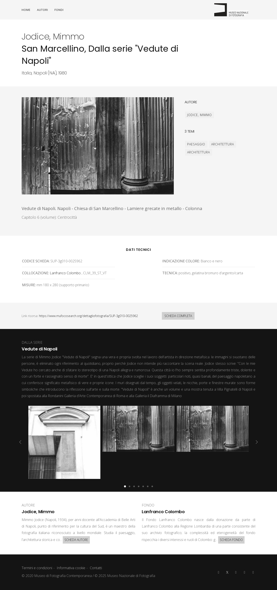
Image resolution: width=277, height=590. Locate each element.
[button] (125, 486)
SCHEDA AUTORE (76, 540)
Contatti (96, 567)
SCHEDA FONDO (231, 540)
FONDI (59, 10)
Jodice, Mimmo (199, 115)
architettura (222, 144)
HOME (26, 10)
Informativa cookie (71, 567)
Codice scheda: (36, 261)
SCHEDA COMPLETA (178, 316)
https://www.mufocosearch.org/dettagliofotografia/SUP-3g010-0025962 (88, 316)
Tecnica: (170, 273)
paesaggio (196, 144)
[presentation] (20, 442)
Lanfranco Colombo (65, 273)
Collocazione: (35, 273)
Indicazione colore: (181, 261)
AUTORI (42, 10)
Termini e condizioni (37, 567)
